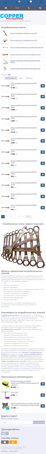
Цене (21, 78)
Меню (17, 8)
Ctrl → (28, 217)
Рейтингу (29, 78)
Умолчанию (10, 78)
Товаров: (4, 75)
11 (23, 217)
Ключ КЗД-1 (14, 392)
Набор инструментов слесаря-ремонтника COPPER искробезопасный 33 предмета (25, 383)
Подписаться (39, 422)
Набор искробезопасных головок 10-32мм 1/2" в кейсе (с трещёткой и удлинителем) (25, 404)
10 (19, 217)
